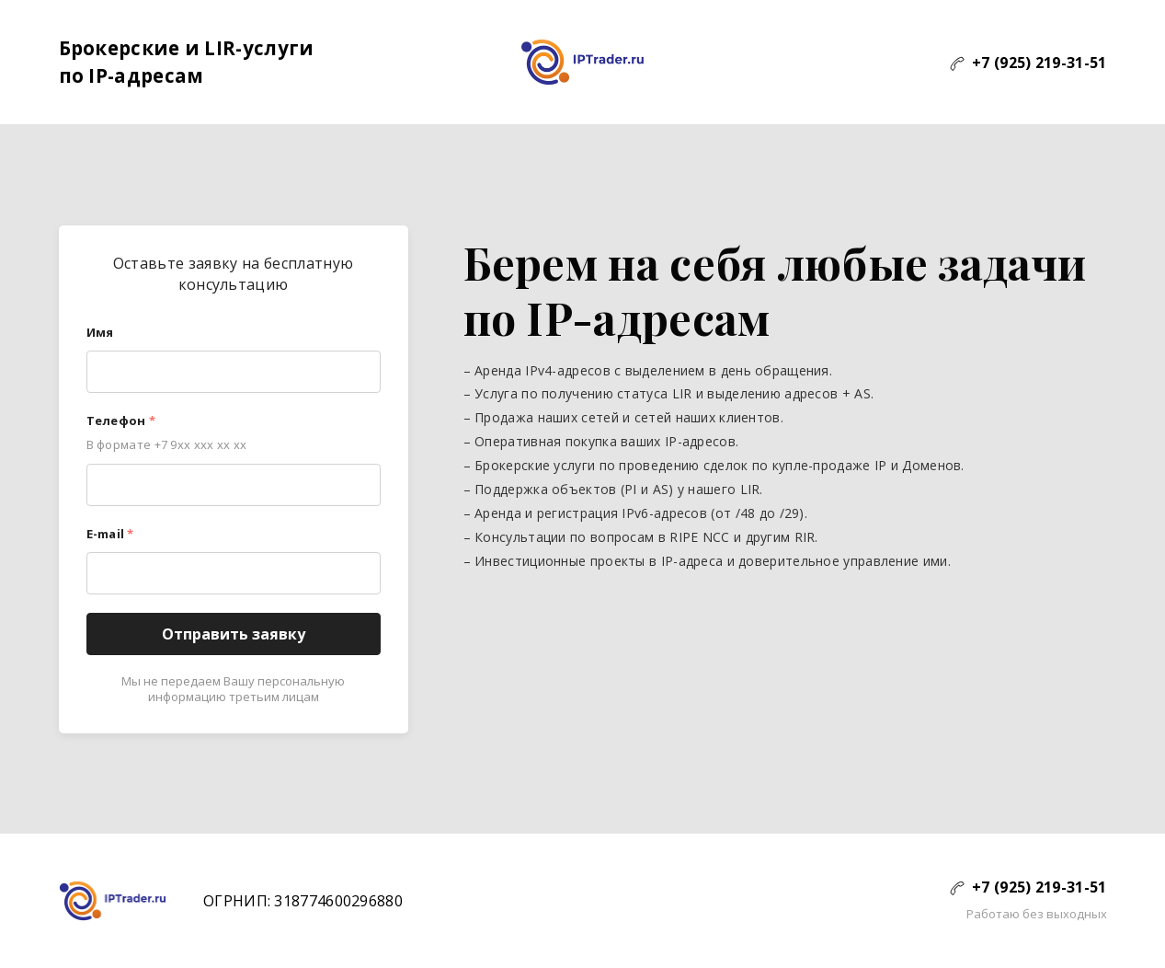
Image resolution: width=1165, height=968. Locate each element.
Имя (100, 332)
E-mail (110, 533)
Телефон (120, 420)
